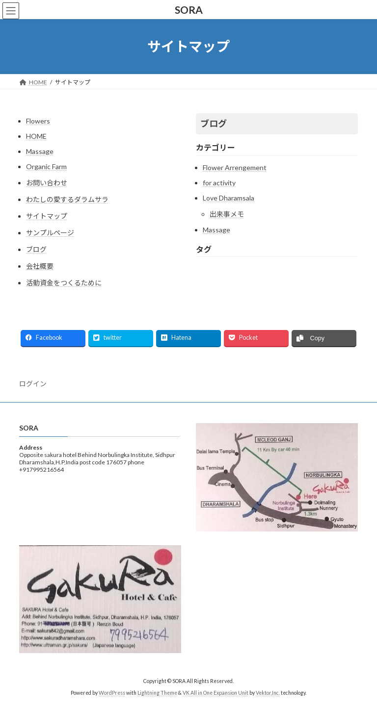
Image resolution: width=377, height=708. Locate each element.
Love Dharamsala (228, 198)
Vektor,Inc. (268, 693)
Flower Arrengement (235, 167)
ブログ (36, 249)
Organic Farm (46, 166)
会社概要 (40, 266)
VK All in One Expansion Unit (215, 693)
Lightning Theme (157, 693)
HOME (36, 136)
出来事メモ (227, 214)
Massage (40, 151)
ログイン (33, 383)
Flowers (38, 121)
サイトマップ (46, 216)
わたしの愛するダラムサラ (67, 199)
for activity (219, 182)
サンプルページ (50, 232)
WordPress (112, 693)
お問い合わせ (46, 182)
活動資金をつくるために (64, 282)
